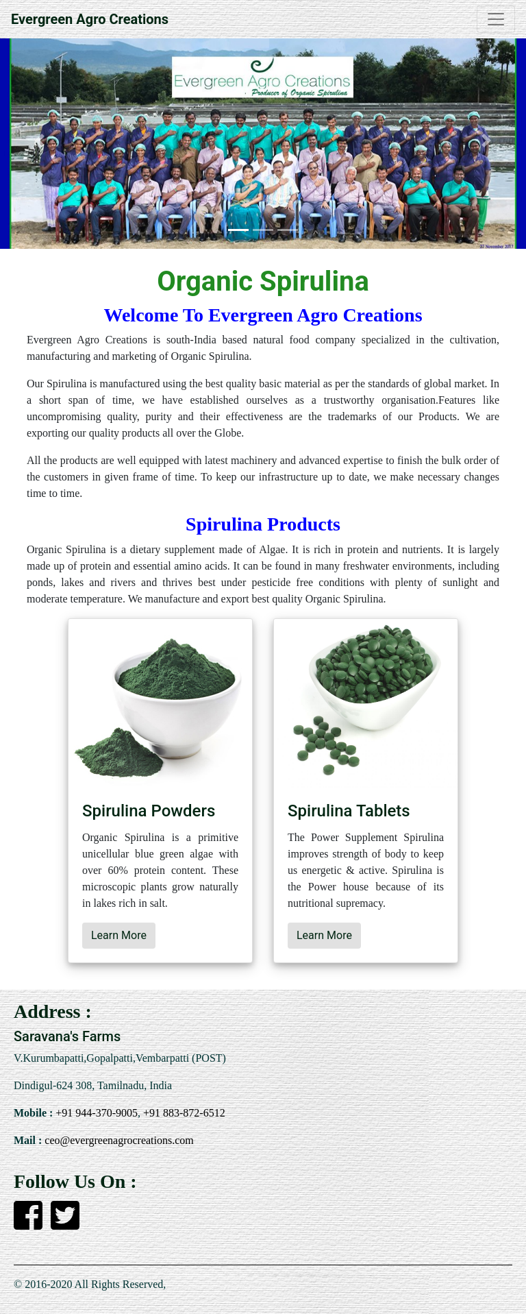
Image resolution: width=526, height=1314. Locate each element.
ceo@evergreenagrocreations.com (117, 1140)
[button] (39, 141)
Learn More (119, 935)
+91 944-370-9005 (95, 1113)
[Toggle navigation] (496, 19)
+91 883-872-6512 (182, 1113)
